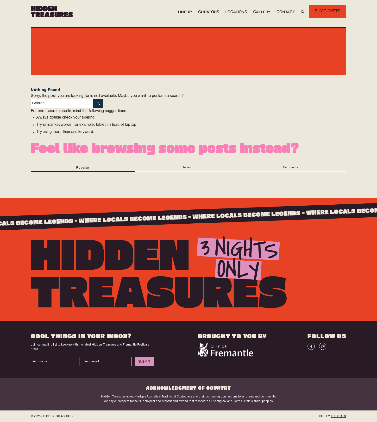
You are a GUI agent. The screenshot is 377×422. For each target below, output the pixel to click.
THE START (338, 416)
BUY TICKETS (327, 11)
